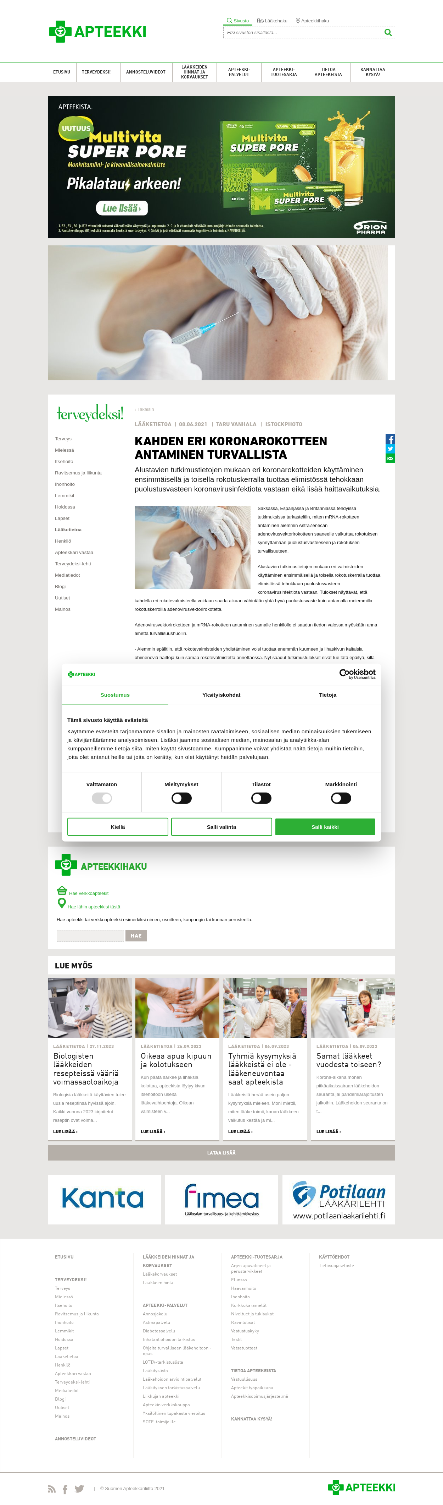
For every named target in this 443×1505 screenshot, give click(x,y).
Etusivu (61, 72)
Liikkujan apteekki (161, 1396)
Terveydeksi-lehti (73, 563)
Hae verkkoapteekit (82, 893)
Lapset (62, 518)
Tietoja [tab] (328, 695)
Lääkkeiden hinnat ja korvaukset (194, 72)
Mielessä (64, 450)
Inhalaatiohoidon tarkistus (169, 1339)
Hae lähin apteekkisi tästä (88, 906)
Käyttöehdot (334, 1257)
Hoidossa (65, 507)
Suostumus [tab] (115, 695)
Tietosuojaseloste (336, 1266)
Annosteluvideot (146, 72)
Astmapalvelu (156, 1322)
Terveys (63, 438)
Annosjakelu (155, 1314)
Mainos (63, 609)
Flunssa (239, 1280)
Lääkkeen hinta (158, 1283)
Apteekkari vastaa (74, 552)
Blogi (60, 586)
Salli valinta (221, 827)
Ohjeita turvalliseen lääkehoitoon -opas (177, 1351)
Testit (236, 1339)
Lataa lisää (221, 1153)
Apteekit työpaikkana (252, 1388)
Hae (136, 936)
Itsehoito (64, 461)
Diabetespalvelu (159, 1331)
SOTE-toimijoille (159, 1422)
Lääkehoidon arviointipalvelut (172, 1379)
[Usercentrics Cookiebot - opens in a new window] (345, 674)
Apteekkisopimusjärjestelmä (259, 1396)
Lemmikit (64, 495)
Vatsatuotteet (244, 1348)
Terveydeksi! (96, 72)
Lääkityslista (155, 1371)
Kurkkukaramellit (249, 1305)
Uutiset (62, 598)
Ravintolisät (243, 1322)
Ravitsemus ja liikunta (78, 473)
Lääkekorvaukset (160, 1274)
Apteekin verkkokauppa (166, 1405)
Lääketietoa (68, 529)
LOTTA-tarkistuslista (163, 1362)
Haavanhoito (243, 1288)
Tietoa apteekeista (328, 72)
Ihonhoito (65, 484)
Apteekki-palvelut (239, 72)
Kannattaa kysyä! (372, 72)
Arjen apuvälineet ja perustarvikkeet (251, 1269)
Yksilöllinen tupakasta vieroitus (174, 1413)
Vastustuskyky (245, 1331)
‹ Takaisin (144, 409)
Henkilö (63, 541)
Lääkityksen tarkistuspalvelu (171, 1388)
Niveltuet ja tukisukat (252, 1314)
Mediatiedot (67, 575)
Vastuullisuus (244, 1379)
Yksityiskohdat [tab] (221, 695)
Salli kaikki (325, 827)
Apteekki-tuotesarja (284, 72)
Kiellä (118, 827)
